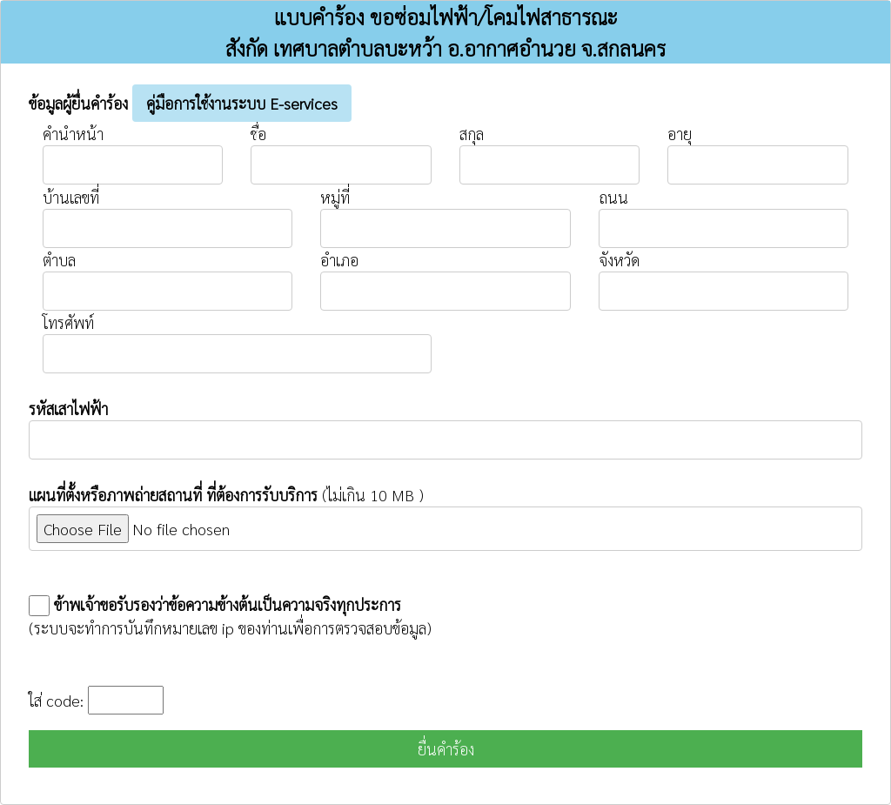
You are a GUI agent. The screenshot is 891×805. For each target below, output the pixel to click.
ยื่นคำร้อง (446, 749)
